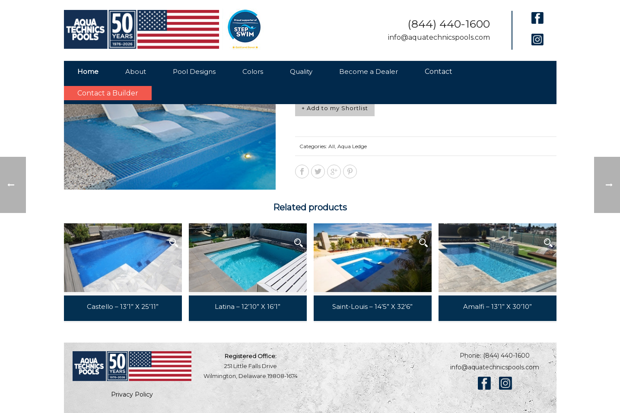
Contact (438, 71)
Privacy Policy (132, 394)
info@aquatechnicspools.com (439, 37)
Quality (301, 71)
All (331, 146)
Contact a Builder (107, 93)
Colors (252, 71)
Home (88, 71)
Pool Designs (194, 71)
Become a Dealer (368, 71)
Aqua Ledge (352, 146)
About (135, 71)
